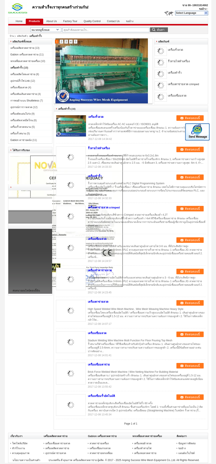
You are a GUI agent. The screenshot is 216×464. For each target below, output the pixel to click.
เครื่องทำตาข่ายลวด (100, 270)
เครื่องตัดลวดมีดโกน (21, 120)
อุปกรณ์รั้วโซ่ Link (20, 80)
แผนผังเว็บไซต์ (186, 453)
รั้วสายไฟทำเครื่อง (179, 61)
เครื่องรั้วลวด (175, 49)
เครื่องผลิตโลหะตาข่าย (22, 74)
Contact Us (113, 21)
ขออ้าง (202, 8)
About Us (51, 21)
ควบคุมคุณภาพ (20, 453)
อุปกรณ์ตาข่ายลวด (55, 453)
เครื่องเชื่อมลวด (18, 87)
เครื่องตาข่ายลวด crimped (183, 84)
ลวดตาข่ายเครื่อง (99, 443)
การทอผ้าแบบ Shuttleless (24, 100)
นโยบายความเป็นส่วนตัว (26, 460)
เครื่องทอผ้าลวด (143, 443)
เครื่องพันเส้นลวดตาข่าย (23, 94)
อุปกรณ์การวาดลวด (21, 107)
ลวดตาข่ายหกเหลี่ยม (101, 453)
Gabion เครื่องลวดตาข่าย (24, 54)
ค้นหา (160, 29)
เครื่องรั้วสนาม (18, 133)
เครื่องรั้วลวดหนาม (20, 126)
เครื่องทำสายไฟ (143, 448)
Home (19, 21)
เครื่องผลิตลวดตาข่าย (22, 47)
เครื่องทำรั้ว (16, 67)
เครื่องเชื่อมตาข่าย (99, 364)
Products (34, 21)
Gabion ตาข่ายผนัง (21, 140)
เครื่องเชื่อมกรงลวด (100, 448)
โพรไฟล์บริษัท (19, 443)
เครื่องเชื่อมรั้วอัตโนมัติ (101, 396)
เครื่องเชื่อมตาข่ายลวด (57, 443)
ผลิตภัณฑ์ (21, 36)
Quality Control (92, 21)
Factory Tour (70, 21)
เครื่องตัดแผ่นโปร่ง (20, 113)
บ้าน (12, 36)
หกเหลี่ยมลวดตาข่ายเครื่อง (25, 61)
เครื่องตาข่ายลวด (98, 301)
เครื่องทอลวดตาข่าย (145, 453)
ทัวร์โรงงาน (18, 448)
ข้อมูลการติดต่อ (187, 443)
